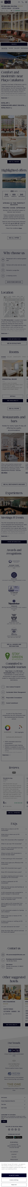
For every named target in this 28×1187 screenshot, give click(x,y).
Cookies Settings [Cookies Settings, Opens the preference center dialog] (14, 1180)
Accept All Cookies (14, 1175)
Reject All (14, 1184)
